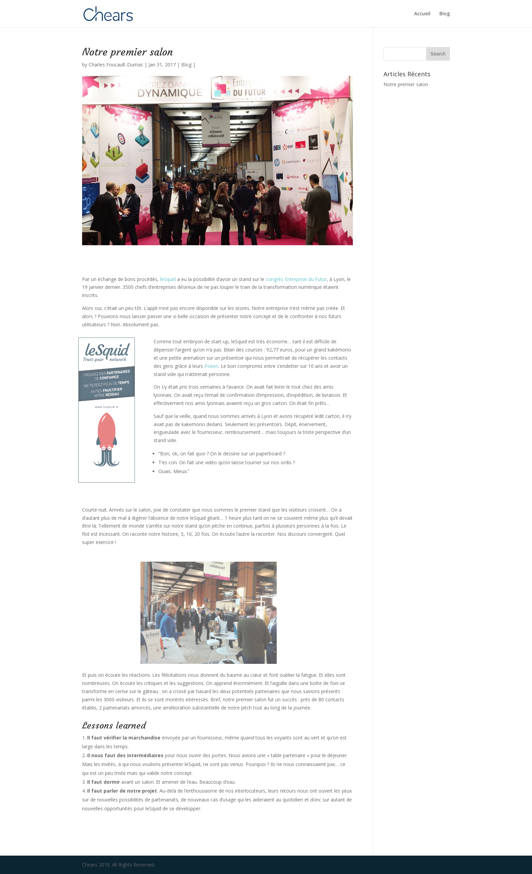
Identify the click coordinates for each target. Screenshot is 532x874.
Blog (444, 14)
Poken (211, 366)
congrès (275, 279)
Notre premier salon (406, 84)
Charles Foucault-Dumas (116, 64)
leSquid (168, 279)
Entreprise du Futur (306, 279)
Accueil (422, 14)
